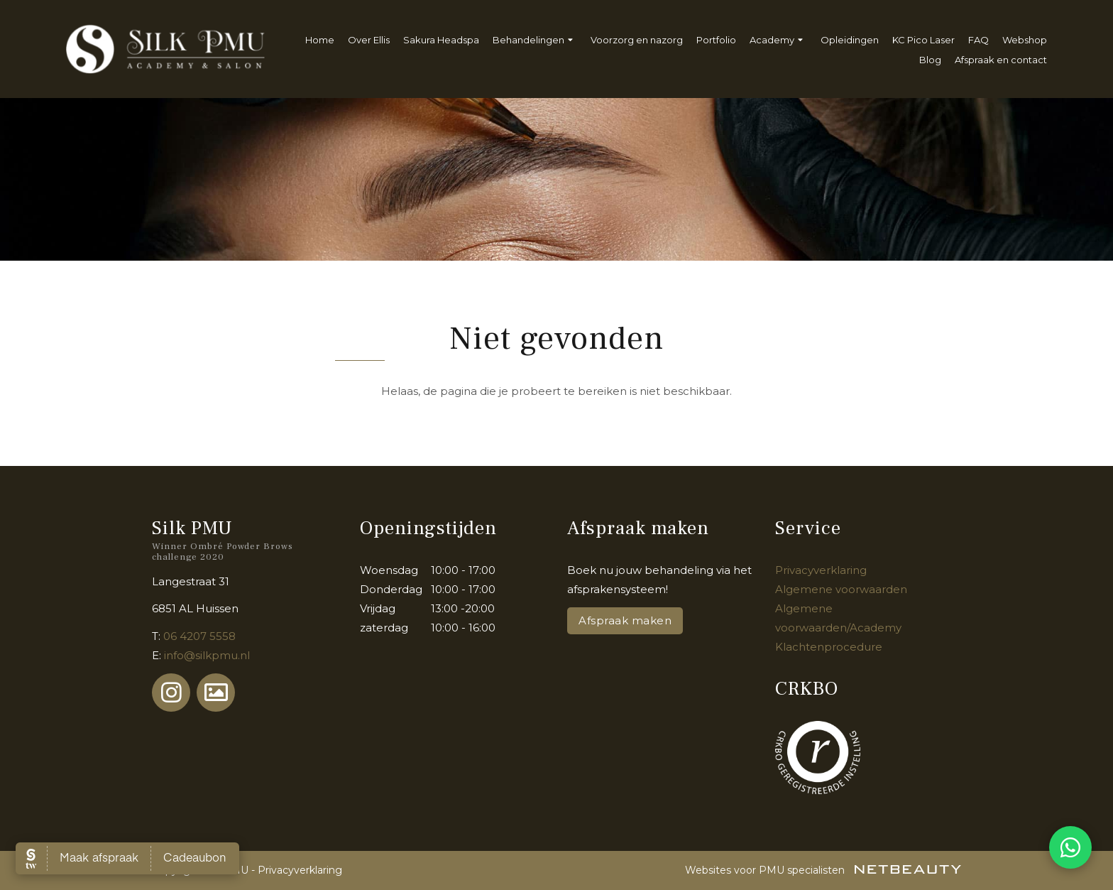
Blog (930, 59)
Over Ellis (369, 39)
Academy (778, 40)
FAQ (978, 39)
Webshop (1024, 39)
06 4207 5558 (199, 636)
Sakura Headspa (441, 39)
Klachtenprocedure (828, 646)
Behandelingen (535, 40)
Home (319, 39)
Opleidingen (850, 39)
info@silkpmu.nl (207, 655)
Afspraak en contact (1001, 59)
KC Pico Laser (923, 39)
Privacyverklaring (821, 570)
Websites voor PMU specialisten (823, 870)
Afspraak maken (625, 620)
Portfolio (716, 39)
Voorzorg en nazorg (637, 39)
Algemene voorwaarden (841, 589)
